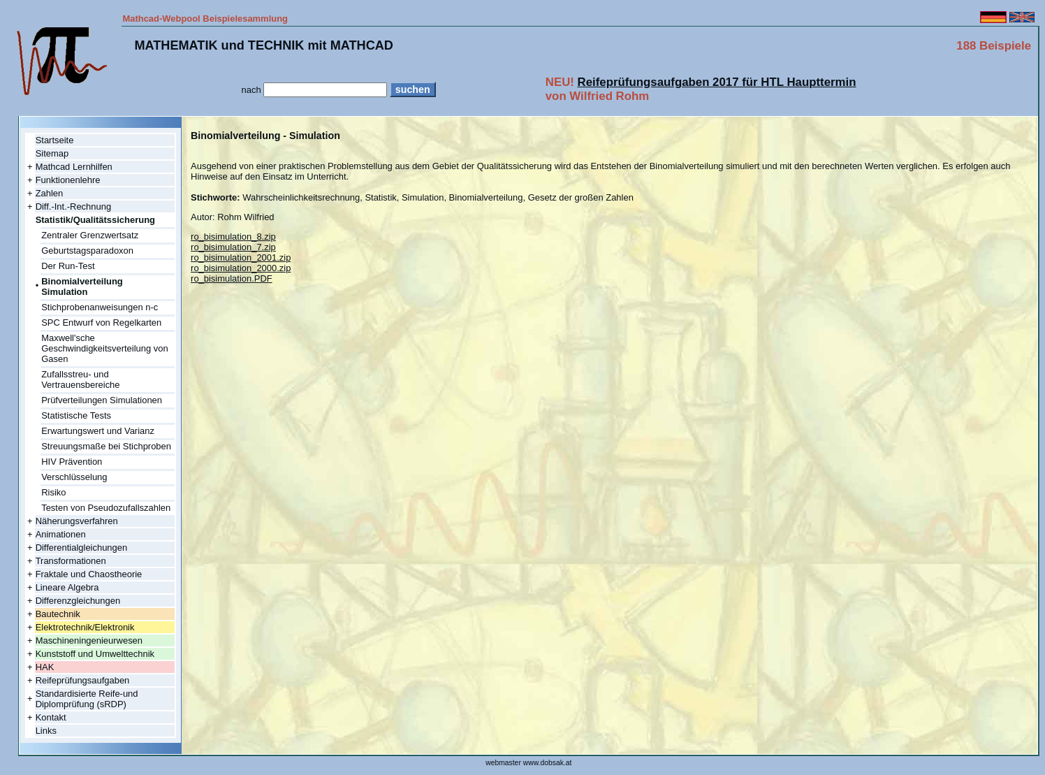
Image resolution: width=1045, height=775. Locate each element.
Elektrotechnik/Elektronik (85, 627)
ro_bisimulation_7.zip (233, 247)
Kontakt (51, 717)
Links (46, 730)
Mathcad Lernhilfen (74, 166)
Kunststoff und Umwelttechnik (95, 654)
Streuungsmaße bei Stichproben (106, 446)
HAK (45, 667)
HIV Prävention (71, 461)
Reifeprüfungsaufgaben (83, 680)
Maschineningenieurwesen (89, 640)
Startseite (55, 140)
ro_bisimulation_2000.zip (241, 268)
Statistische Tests (76, 415)
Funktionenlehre (68, 180)
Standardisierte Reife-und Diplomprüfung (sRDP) (87, 698)
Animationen (61, 534)
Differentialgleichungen (82, 547)
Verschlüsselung (74, 477)
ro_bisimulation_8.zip (233, 236)
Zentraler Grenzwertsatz (89, 235)
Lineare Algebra (67, 587)
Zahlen (50, 193)
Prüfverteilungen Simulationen (101, 400)
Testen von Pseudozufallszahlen (105, 507)
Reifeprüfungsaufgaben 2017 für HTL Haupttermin (717, 82)
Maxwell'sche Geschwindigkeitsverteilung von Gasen (104, 348)
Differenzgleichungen (78, 600)
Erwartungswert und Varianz (97, 431)
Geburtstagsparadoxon (87, 250)
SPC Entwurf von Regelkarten (101, 322)
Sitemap (52, 153)
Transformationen (71, 561)
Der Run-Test (67, 266)
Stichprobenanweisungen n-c (99, 307)
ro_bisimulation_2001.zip (241, 257)
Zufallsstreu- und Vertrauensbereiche (80, 379)
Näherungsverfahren (77, 521)
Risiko (53, 492)
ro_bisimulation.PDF (231, 278)
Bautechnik (58, 614)
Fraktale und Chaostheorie (89, 574)
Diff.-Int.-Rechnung (73, 206)
